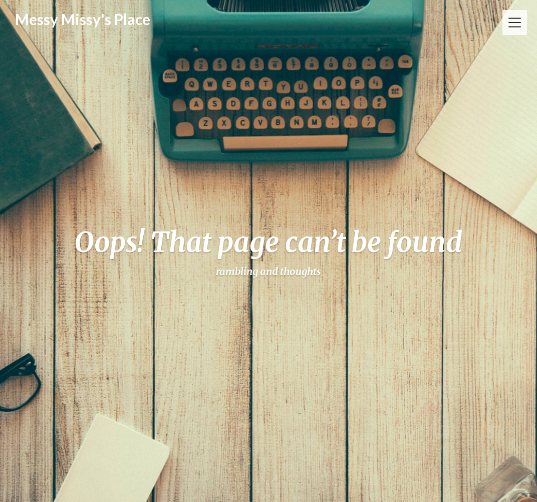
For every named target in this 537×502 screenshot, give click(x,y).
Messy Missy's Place (82, 19)
